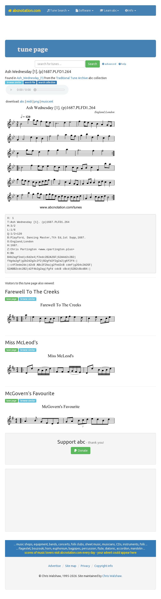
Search (92, 64)
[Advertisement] (81, 29)
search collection (46, 82)
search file (30, 82)
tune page (11, 299)
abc (22, 101)
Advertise (54, 566)
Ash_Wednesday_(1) (30, 78)
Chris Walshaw (112, 576)
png (36, 101)
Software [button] (84, 10)
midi (29, 101)
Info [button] (130, 10)
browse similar (13, 82)
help (122, 63)
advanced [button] (109, 63)
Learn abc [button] (109, 10)
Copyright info (103, 566)
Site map (70, 566)
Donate (81, 450)
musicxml (47, 101)
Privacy (85, 566)
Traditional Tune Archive (72, 78)
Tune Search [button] (58, 10)
